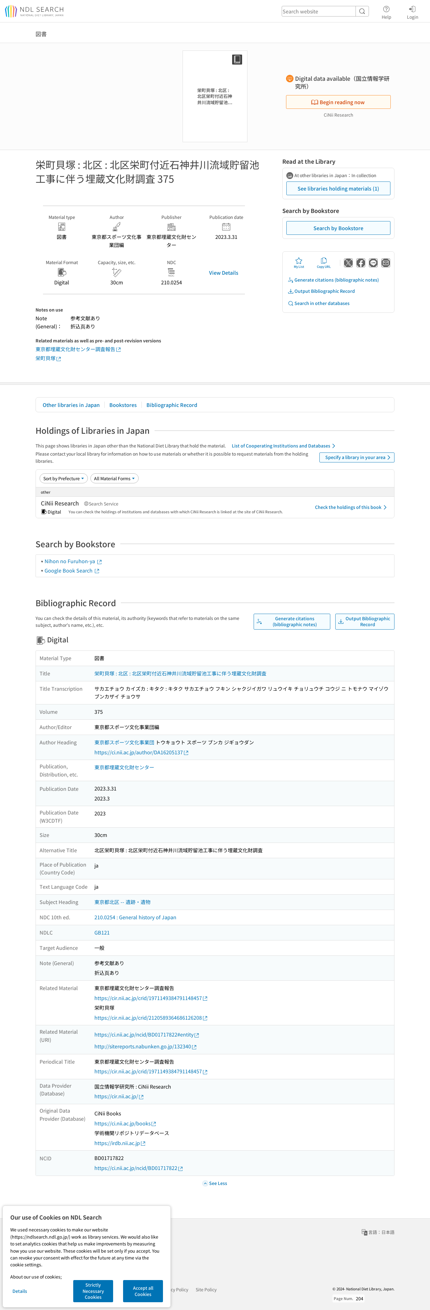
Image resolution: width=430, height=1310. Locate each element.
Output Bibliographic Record (321, 291)
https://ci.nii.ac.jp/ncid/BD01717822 (139, 1168)
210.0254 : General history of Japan (135, 917)
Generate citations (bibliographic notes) (333, 280)
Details (19, 1291)
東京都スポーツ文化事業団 (124, 742)
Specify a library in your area (359, 457)
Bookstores (123, 404)
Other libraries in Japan (71, 404)
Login (412, 11)
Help (386, 11)
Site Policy (206, 1289)
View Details (223, 272)
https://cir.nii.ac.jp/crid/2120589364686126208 (151, 1018)
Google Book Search (72, 570)
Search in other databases (319, 303)
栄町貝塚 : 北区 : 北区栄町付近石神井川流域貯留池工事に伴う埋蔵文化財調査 (180, 673)
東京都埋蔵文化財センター (124, 767)
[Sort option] (64, 478)
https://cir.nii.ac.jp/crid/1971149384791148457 (151, 998)
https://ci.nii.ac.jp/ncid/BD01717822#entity (147, 1034)
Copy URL (324, 263)
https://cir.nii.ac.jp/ (119, 1096)
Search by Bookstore (338, 228)
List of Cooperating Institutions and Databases (284, 446)
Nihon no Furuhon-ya (74, 561)
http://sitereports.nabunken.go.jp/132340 (145, 1046)
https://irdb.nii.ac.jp (120, 1143)
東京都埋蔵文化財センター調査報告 (79, 349)
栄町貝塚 (49, 358)
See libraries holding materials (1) (338, 188)
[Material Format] (114, 478)
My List (299, 263)
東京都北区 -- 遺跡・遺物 (122, 902)
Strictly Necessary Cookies (93, 1291)
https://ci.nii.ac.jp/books (125, 1123)
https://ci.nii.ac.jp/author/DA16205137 (141, 752)
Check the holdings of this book (352, 507)
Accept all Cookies (143, 1291)
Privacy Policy (174, 1289)
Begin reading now (338, 102)
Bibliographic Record (171, 404)
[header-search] (325, 11)
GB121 (102, 932)
